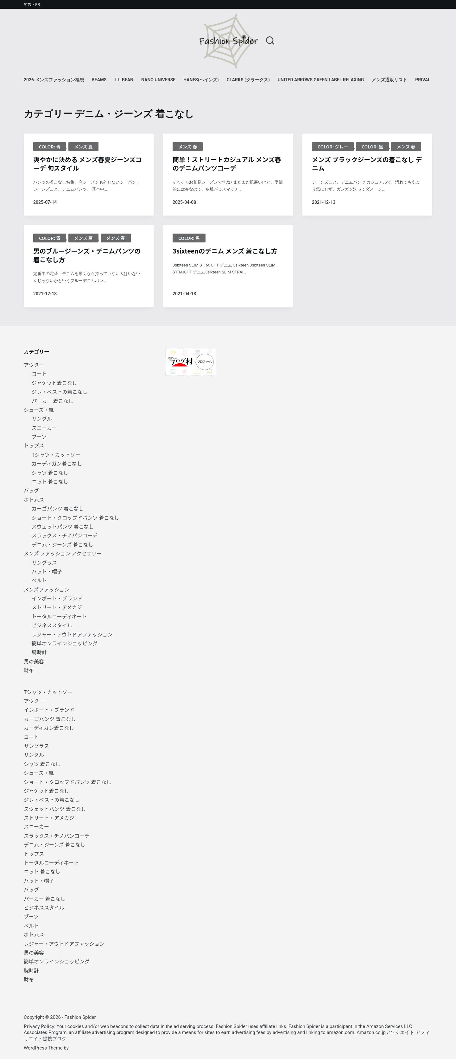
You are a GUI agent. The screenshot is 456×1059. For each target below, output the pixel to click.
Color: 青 (49, 146)
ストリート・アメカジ (57, 607)
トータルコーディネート (59, 616)
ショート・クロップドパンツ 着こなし (75, 517)
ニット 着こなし (50, 481)
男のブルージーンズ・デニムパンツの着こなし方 (87, 255)
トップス (34, 445)
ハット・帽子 (47, 571)
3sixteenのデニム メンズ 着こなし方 (225, 250)
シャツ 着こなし (50, 472)
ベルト (39, 580)
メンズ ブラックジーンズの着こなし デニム (367, 163)
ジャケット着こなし (54, 382)
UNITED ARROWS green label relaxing (321, 79)
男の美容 (34, 661)
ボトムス (34, 499)
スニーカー (44, 427)
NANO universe (158, 79)
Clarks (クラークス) (248, 79)
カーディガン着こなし (57, 463)
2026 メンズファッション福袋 (54, 79)
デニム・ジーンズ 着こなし (62, 544)
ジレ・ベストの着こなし (59, 391)
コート (39, 373)
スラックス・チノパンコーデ (65, 535)
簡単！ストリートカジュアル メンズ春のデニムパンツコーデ (227, 163)
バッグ (31, 490)
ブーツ (39, 436)
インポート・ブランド (57, 598)
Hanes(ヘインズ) (201, 79)
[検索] (270, 40)
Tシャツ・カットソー (56, 454)
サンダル (42, 418)
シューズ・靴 (39, 409)
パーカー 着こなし (52, 400)
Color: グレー (333, 146)
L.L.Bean (124, 79)
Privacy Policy (39, 1026)
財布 (29, 670)
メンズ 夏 (83, 146)
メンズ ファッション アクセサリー (63, 553)
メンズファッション (46, 589)
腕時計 (39, 652)
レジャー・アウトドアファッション (72, 634)
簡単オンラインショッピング (65, 643)
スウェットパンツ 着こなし (63, 526)
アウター (34, 364)
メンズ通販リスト (389, 79)
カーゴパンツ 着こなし (58, 508)
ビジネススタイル (52, 625)
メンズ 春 (187, 146)
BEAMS (99, 79)
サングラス (44, 562)
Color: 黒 (372, 146)
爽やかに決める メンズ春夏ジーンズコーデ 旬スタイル (87, 163)
